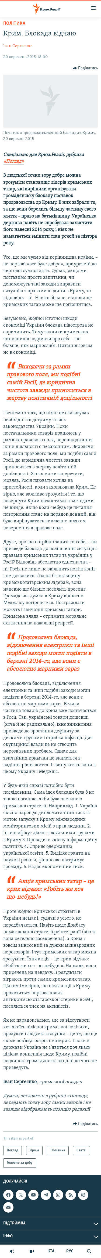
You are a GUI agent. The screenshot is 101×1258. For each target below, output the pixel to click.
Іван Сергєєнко (18, 46)
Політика (14, 23)
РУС (70, 1251)
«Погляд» (13, 161)
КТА (50, 1251)
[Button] (85, 68)
